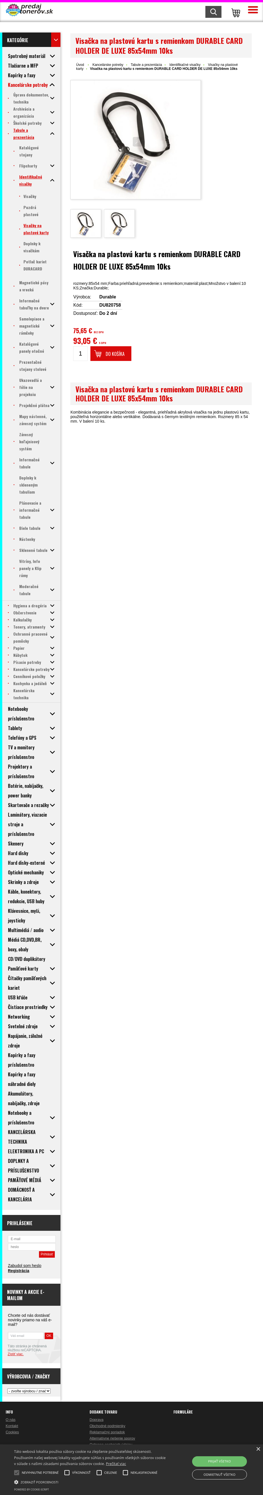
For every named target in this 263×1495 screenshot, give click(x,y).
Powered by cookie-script (31, 1489)
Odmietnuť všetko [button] (219, 1474)
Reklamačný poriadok (107, 1432)
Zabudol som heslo (24, 1265)
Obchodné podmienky (107, 1426)
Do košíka (115, 353)
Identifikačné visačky (185, 65)
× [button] (258, 1449)
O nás (11, 1419)
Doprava (96, 1419)
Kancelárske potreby (107, 65)
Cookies (12, 1432)
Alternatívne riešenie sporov (112, 1438)
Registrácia (18, 1270)
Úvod (80, 65)
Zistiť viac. (16, 1354)
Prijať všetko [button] (219, 1461)
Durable (107, 296)
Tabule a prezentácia (146, 65)
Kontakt (12, 1426)
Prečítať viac (116, 1463)
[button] (90, 1481)
